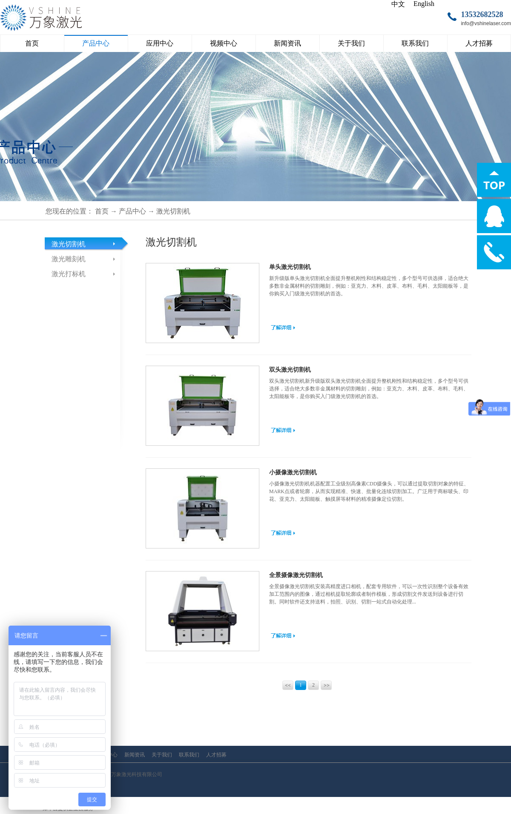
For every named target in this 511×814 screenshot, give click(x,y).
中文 (398, 4)
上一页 (288, 686)
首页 (32, 43)
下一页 (327, 686)
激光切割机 (173, 211)
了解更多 (283, 327)
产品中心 (132, 211)
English (423, 3)
